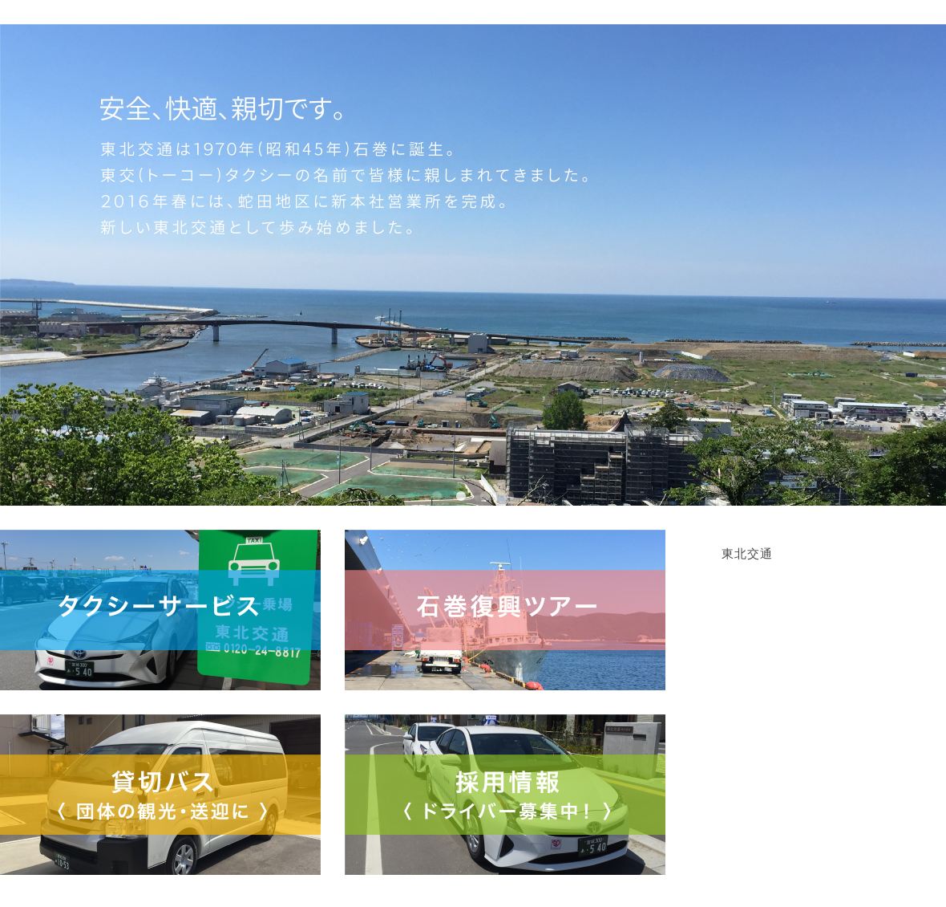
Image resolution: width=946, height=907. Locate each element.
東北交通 (747, 553)
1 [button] (437, 497)
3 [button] (485, 497)
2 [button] (461, 497)
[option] (473, 265)
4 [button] (509, 497)
